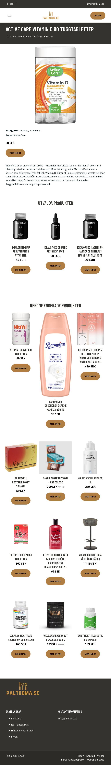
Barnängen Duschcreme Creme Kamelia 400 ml (55, 405)
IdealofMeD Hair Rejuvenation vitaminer (21, 251)
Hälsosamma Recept (22, 730)
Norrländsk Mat (19, 724)
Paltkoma (16, 718)
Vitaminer (34, 130)
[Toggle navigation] (9, 15)
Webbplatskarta (95, 759)
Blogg (14, 736)
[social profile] (16, 4)
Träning (24, 130)
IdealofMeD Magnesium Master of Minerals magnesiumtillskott (90, 251)
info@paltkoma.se (95, 3)
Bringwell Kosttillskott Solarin (21, 482)
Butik (98, 15)
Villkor (100, 755)
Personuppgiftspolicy (72, 759)
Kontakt (90, 755)
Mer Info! (15, 152)
